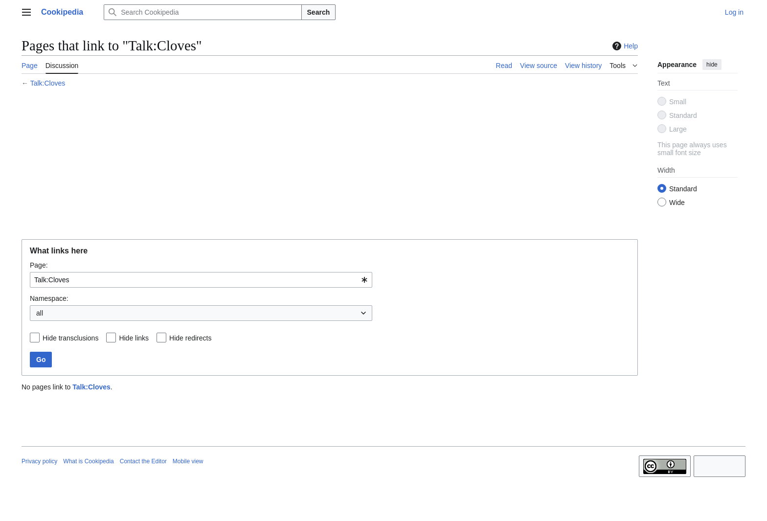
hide (712, 64)
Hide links (134, 338)
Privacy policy (39, 461)
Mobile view (188, 461)
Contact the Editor (143, 461)
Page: (39, 265)
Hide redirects (190, 338)
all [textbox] (39, 313)
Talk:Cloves (48, 83)
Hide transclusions (70, 338)
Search (318, 12)
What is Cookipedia (88, 461)
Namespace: (49, 298)
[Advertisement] (315, 164)
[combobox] (201, 280)
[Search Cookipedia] (202, 12)
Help (624, 46)
